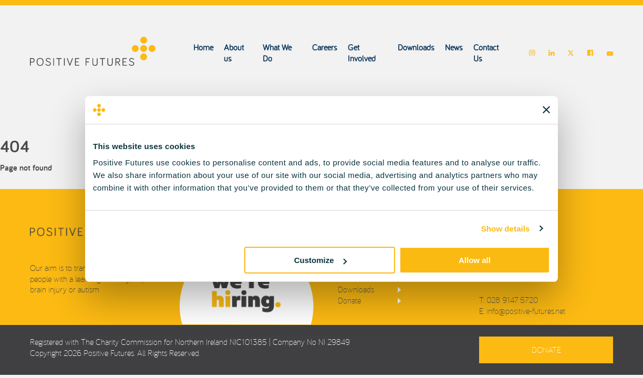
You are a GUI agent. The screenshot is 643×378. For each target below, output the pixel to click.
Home (203, 47)
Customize (320, 260)
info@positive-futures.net (525, 311)
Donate (349, 300)
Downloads (416, 47)
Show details (505, 228)
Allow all (475, 260)
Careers (324, 47)
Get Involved (362, 53)
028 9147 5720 (512, 300)
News (454, 47)
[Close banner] (546, 109)
